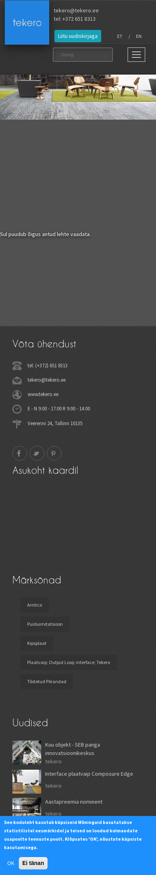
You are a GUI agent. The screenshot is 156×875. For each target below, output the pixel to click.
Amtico (34, 605)
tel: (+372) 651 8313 (48, 365)
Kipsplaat (36, 643)
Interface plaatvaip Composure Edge (89, 773)
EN (139, 36)
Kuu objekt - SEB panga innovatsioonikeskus (72, 749)
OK (10, 863)
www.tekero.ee (43, 394)
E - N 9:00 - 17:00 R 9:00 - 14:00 (59, 408)
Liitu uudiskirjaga (78, 35)
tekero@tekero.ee (76, 10)
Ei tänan (33, 863)
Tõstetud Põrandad (46, 681)
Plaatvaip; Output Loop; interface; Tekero (68, 662)
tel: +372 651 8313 (75, 18)
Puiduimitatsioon (45, 624)
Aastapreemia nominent (73, 801)
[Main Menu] (136, 54)
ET (119, 36)
